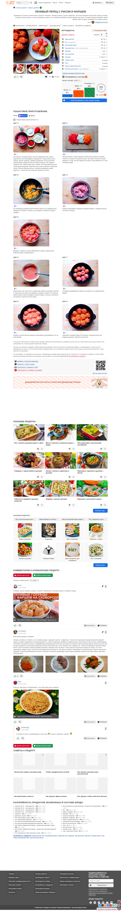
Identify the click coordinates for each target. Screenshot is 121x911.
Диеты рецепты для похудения (72, 552)
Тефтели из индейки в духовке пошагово (26, 500)
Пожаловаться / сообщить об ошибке (29, 370)
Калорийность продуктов (83, 25)
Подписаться (98, 884)
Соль (66, 63)
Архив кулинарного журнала (45, 891)
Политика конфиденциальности (20, 880)
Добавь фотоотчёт (21, 575)
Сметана (68, 57)
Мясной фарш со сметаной (48, 519)
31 (18, 77)
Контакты (12, 891)
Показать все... (100, 565)
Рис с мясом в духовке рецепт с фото (28, 443)
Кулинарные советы (42, 877)
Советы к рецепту (68, 25)
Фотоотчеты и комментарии (69, 877)
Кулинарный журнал (42, 888)
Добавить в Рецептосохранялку (27, 361)
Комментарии (43, 25)
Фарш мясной (69, 39)
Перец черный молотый (73, 66)
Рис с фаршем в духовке (97, 519)
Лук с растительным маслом (25, 519)
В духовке (49, 531)
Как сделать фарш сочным (56, 795)
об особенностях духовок (77, 356)
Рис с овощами (96, 551)
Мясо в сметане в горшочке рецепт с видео (60, 444)
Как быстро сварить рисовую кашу (27, 771)
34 (49, 77)
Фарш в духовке (25, 531)
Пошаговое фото (55, 25)
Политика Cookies (15, 884)
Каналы (54, 2)
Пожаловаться (18, 25)
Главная (11, 873)
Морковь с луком (96, 531)
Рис (66, 42)
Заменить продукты (68, 34)
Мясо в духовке (72, 531)
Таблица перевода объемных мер (73, 73)
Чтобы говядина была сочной (57, 771)
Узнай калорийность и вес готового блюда (81, 100)
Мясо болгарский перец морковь (73, 519)
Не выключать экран (99, 30)
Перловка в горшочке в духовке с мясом (90, 472)
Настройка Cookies (15, 888)
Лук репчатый (69, 54)
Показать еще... (100, 510)
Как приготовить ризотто (24, 795)
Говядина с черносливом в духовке (28, 471)
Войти (109, 2)
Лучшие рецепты (41, 873)
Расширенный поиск (67, 873)
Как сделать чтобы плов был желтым (92, 795)
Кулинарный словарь (42, 880)
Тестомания (22, 631)
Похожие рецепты (31, 25)
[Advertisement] (36, 93)
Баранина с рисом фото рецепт (89, 499)
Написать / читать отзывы (25, 364)
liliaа (19, 681)
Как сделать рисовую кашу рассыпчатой (87, 772)
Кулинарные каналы (67, 884)
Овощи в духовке (25, 551)
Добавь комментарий (42, 575)
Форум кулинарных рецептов (70, 880)
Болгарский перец (71, 45)
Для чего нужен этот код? (100, 373)
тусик (20, 585)
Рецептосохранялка (44, 2)
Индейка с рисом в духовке (56, 499)
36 (18, 676)
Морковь (68, 51)
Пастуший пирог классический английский (89, 444)
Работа (61, 2)
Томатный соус (70, 48)
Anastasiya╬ (25, 727)
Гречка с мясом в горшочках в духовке (57, 472)
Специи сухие (69, 60)
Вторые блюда (49, 551)
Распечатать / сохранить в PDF (27, 367)
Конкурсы (68, 2)
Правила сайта (14, 877)
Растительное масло (72, 69)
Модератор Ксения (100, 22)
